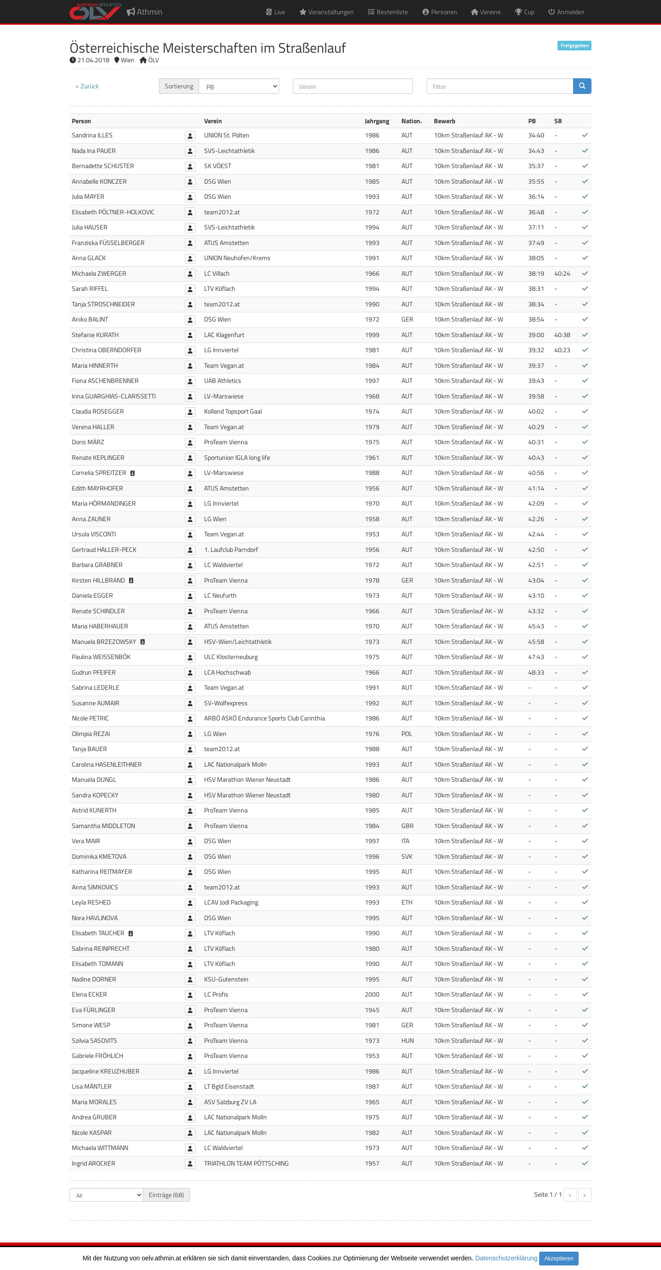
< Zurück (87, 86)
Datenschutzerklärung (506, 1258)
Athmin (145, 11)
